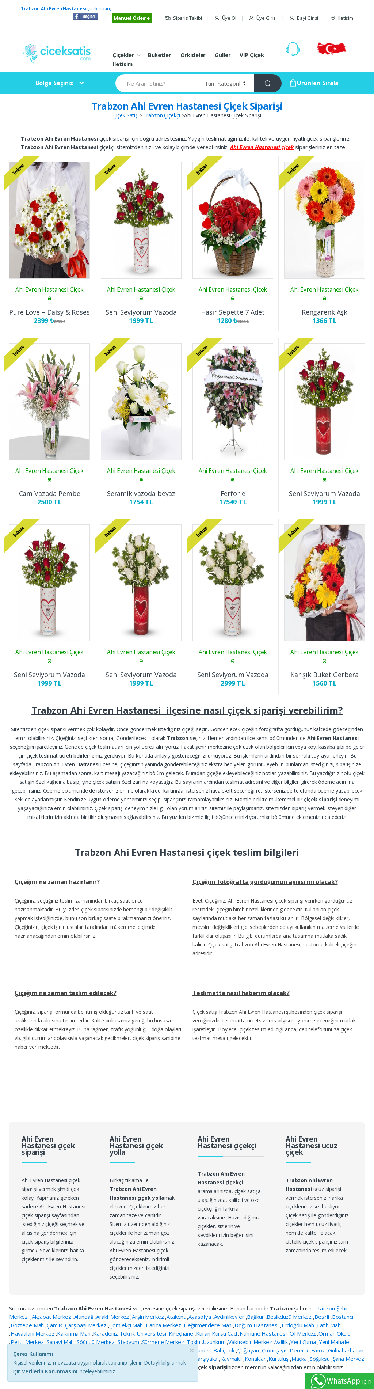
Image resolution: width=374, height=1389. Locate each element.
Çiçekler (123, 54)
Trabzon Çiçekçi (162, 115)
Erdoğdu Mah (299, 1325)
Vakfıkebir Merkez (250, 1342)
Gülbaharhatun (345, 1350)
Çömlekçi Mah (126, 1325)
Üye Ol (225, 18)
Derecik (300, 1350)
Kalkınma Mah (74, 1333)
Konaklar (256, 1358)
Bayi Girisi (303, 18)
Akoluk (133, 1350)
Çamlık (55, 1325)
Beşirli (322, 1316)
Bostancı (342, 1316)
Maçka (299, 1358)
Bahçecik (224, 1350)
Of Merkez (303, 1333)
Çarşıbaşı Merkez (86, 1325)
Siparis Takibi (183, 18)
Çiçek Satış (125, 115)
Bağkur (256, 1316)
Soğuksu (320, 1358)
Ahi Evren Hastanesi (186, 1350)
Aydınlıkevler (230, 1316)
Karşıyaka (206, 1358)
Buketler (159, 54)
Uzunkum (215, 1342)
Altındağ (84, 1316)
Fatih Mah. (329, 1325)
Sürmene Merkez (164, 1342)
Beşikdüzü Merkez (290, 1316)
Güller (222, 54)
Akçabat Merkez (52, 1316)
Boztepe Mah (28, 1325)
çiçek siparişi (67, 8)
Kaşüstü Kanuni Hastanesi (160, 1358)
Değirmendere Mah (208, 1325)
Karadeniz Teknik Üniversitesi (130, 1333)
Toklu (194, 1342)
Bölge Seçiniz (54, 83)
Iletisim (341, 18)
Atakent (177, 1316)
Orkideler (193, 54)
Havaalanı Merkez (33, 1333)
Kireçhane (182, 1333)
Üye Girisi (262, 18)
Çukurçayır (275, 1350)
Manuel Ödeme (132, 18)
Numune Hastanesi (264, 1333)
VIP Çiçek (252, 54)
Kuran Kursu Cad (217, 1333)
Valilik (282, 1342)
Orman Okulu (334, 1333)
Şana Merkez (348, 1358)
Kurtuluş (279, 1358)
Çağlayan (248, 1350)
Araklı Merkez (113, 1316)
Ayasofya (200, 1316)
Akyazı (151, 1350)
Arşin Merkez (148, 1316)
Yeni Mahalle (334, 1342)
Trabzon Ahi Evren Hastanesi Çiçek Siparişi (187, 106)
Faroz (319, 1350)
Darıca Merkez (164, 1325)
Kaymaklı (231, 1358)
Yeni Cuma (303, 1342)
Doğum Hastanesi (257, 1325)
